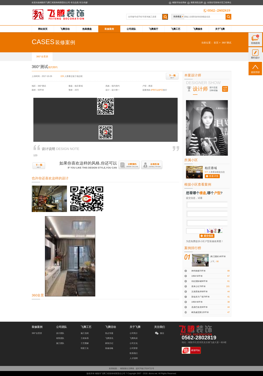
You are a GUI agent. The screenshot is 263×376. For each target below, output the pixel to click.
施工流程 (85, 333)
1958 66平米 (197, 302)
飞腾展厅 (153, 29)
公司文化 (134, 343)
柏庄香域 (211, 168)
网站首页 (42, 29)
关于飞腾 (220, 29)
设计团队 (60, 333)
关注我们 (159, 327)
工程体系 (85, 338)
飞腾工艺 (175, 29)
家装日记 (109, 343)
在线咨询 (151, 165)
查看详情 (213, 176)
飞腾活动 (65, 29)
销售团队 (60, 338)
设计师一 (116, 90)
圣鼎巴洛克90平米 (199, 307)
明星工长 (85, 348)
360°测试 (226, 42)
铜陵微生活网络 (127, 368)
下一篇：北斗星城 (172, 76)
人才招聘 (134, 358)
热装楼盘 (87, 29)
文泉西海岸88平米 (199, 291)
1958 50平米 (197, 276)
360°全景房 (37, 333)
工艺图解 (85, 343)
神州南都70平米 (198, 271)
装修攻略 (109, 348)
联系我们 (134, 353)
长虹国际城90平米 (199, 281)
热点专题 (109, 333)
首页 (216, 42)
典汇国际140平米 (218, 256)
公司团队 (131, 29)
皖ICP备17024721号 (145, 368)
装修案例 (109, 29)
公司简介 (134, 333)
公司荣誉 (134, 348)
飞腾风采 (134, 338)
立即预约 (129, 165)
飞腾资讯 (109, 338)
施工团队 (60, 343)
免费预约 (225, 89)
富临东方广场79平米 (200, 297)
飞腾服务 (197, 29)
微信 (162, 333)
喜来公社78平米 (198, 286)
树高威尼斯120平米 (200, 312)
